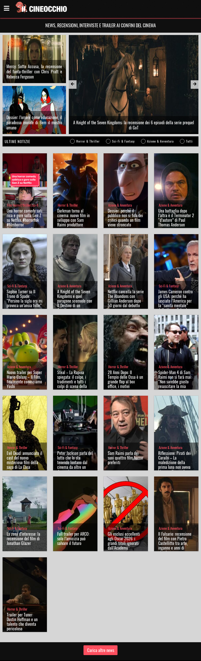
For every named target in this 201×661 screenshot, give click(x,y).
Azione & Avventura (160, 116)
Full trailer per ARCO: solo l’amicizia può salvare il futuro (73, 513)
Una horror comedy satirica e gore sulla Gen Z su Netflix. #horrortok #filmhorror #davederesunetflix (24, 195)
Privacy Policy (100, 654)
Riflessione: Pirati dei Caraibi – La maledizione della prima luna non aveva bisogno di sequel (174, 437)
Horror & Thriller (88, 116)
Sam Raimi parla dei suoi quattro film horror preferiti (125, 432)
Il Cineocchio (27, 642)
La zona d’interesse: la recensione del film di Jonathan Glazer (23, 513)
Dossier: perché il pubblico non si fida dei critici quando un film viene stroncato (125, 193)
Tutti (189, 116)
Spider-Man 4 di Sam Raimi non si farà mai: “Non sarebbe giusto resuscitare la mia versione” (175, 356)
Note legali (118, 654)
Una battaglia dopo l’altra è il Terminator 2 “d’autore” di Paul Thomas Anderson (176, 193)
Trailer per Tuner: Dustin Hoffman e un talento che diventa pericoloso (22, 597)
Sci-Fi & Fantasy (123, 116)
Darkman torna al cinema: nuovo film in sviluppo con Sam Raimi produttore (73, 193)
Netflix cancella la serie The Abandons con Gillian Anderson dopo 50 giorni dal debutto (126, 273)
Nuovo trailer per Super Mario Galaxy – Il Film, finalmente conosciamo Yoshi (24, 354)
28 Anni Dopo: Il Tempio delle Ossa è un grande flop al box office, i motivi (125, 354)
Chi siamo (82, 654)
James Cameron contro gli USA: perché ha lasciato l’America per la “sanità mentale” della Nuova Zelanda (175, 275)
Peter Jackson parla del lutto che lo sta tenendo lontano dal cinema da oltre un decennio (75, 437)
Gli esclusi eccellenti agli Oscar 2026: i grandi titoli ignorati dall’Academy (124, 516)
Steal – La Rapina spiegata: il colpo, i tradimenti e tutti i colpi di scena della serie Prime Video (72, 356)
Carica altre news (100, 625)
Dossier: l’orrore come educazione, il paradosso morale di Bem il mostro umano (34, 97)
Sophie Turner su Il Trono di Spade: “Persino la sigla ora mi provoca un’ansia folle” (25, 273)
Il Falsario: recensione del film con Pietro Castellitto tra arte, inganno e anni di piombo (174, 518)
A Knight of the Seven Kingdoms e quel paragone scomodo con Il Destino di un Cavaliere (74, 275)
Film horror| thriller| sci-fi (22, 180)
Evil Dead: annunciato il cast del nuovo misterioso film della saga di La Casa (24, 435)
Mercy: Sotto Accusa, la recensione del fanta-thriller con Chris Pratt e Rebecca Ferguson (34, 59)
